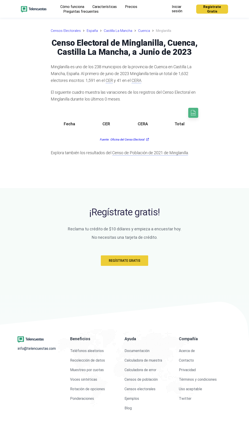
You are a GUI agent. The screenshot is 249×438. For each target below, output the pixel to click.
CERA (136, 80)
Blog (128, 408)
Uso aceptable (190, 389)
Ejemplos (131, 398)
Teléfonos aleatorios (87, 351)
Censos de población (141, 379)
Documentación (137, 351)
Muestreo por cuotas (87, 370)
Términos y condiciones (198, 379)
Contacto (186, 360)
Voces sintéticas (83, 379)
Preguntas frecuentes (81, 11)
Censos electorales (139, 389)
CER (109, 80)
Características (104, 7)
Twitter (185, 398)
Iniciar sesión (177, 9)
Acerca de (187, 351)
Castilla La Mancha (118, 31)
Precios (131, 7)
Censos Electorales (66, 31)
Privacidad (187, 370)
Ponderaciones (82, 398)
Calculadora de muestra (143, 360)
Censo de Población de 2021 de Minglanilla (150, 152)
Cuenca (144, 31)
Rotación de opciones (87, 389)
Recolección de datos (87, 360)
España (92, 31)
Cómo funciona (72, 7)
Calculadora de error (140, 370)
